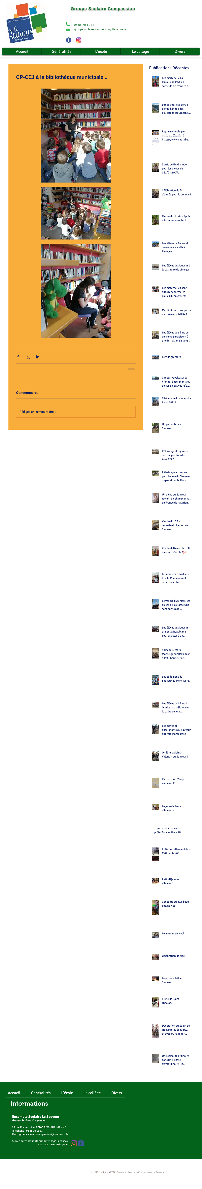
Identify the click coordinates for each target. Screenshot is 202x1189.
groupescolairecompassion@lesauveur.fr (101, 29)
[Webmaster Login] (59, 1173)
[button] (68, 24)
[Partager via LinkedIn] (38, 357)
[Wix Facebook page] (81, 1143)
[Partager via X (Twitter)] (28, 357)
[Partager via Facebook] (18, 357)
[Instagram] (74, 1143)
